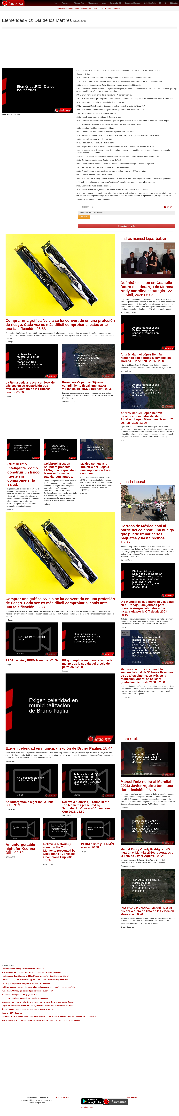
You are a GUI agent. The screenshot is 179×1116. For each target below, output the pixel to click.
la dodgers (118, 8)
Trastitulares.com (86, 1107)
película (96, 8)
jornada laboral (133, 482)
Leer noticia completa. (126, 226)
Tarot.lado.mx (131, 1098)
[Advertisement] (89, 49)
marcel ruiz (130, 739)
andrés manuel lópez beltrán (68, 8)
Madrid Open (86, 8)
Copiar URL (84, 217)
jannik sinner (106, 8)
